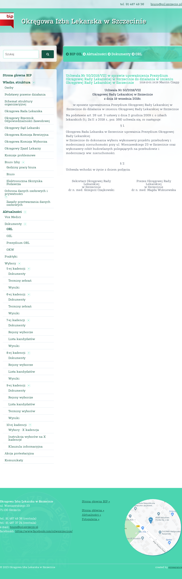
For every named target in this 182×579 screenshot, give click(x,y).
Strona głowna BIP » (96, 501)
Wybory (10, 263)
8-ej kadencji (15, 352)
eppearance (175, 567)
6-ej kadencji (15, 294)
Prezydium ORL (18, 242)
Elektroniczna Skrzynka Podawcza (24, 182)
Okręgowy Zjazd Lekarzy (23, 148)
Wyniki (14, 287)
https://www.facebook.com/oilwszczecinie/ (44, 531)
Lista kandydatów (21, 338)
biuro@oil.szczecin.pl (166, 4)
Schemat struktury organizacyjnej (18, 103)
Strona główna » (93, 510)
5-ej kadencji (15, 268)
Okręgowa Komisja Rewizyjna (26, 134)
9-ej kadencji (15, 385)
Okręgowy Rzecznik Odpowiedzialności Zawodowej (27, 119)
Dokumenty (13, 223)
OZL (9, 235)
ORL (9, 228)
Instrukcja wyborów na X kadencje (27, 438)
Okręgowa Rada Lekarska (23, 111)
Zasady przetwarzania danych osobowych (28, 203)
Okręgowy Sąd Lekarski (22, 127)
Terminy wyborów (21, 411)
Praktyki (11, 256)
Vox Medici (13, 216)
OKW (10, 249)
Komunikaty (14, 460)
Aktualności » (91, 514)
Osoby (9, 87)
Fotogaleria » (90, 519)
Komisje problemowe (20, 155)
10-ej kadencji (16, 424)
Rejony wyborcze (20, 332)
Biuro (10, 174)
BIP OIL (74, 54)
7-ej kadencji (15, 320)
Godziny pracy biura (21, 167)
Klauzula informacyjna (25, 446)
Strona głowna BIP (17, 75)
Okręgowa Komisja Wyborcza (26, 141)
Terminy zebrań (20, 280)
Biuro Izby (12, 162)
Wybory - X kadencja (23, 429)
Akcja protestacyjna (19, 453)
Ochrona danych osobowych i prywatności (26, 192)
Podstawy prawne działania (25, 94)
